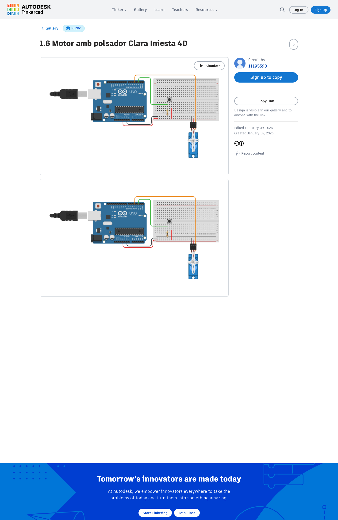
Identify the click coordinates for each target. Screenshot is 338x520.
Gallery (49, 28)
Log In (298, 10)
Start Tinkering (155, 512)
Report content (249, 153)
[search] (282, 9)
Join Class (187, 512)
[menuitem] (119, 9)
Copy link (266, 101)
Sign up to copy (266, 77)
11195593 (257, 66)
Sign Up (321, 10)
